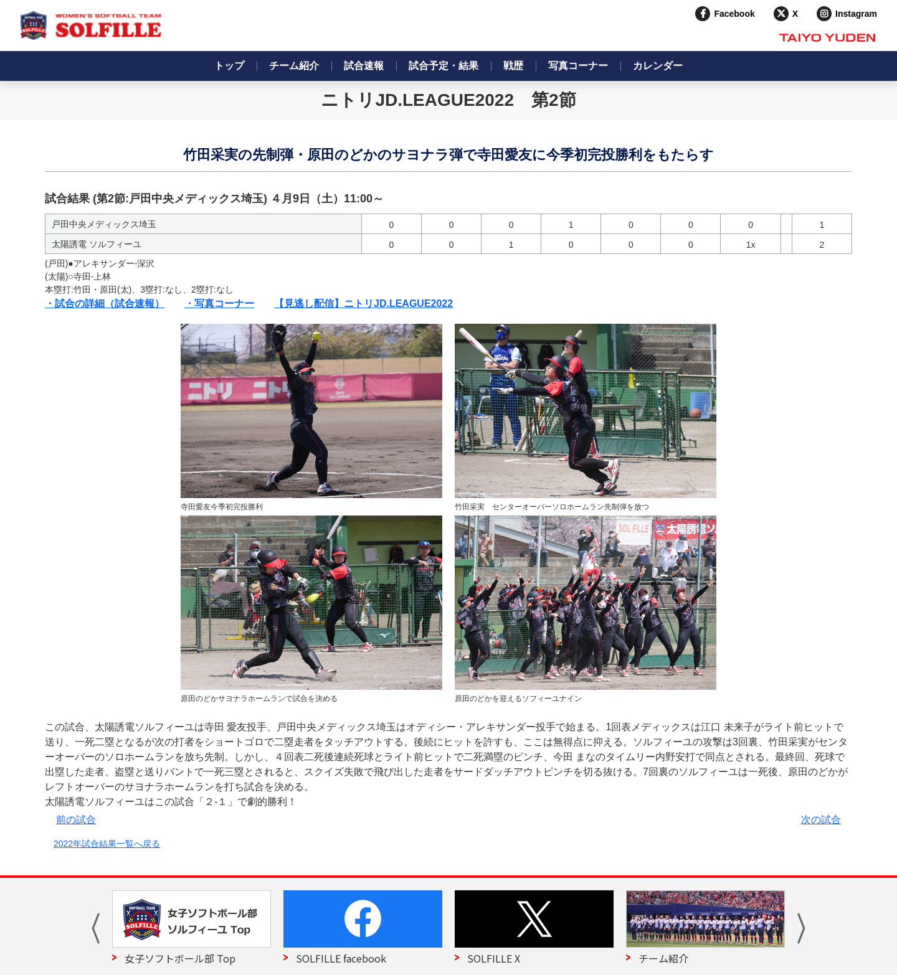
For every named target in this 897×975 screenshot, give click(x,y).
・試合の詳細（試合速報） (104, 303)
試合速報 (364, 65)
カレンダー (658, 65)
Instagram (856, 14)
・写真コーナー (219, 303)
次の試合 (821, 819)
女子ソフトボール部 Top (180, 958)
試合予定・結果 (443, 65)
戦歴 (513, 65)
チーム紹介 (294, 65)
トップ (229, 65)
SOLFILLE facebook (341, 958)
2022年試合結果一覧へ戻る (107, 844)
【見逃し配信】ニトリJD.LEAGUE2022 (363, 303)
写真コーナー (578, 65)
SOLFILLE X (493, 958)
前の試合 (76, 819)
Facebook (734, 14)
